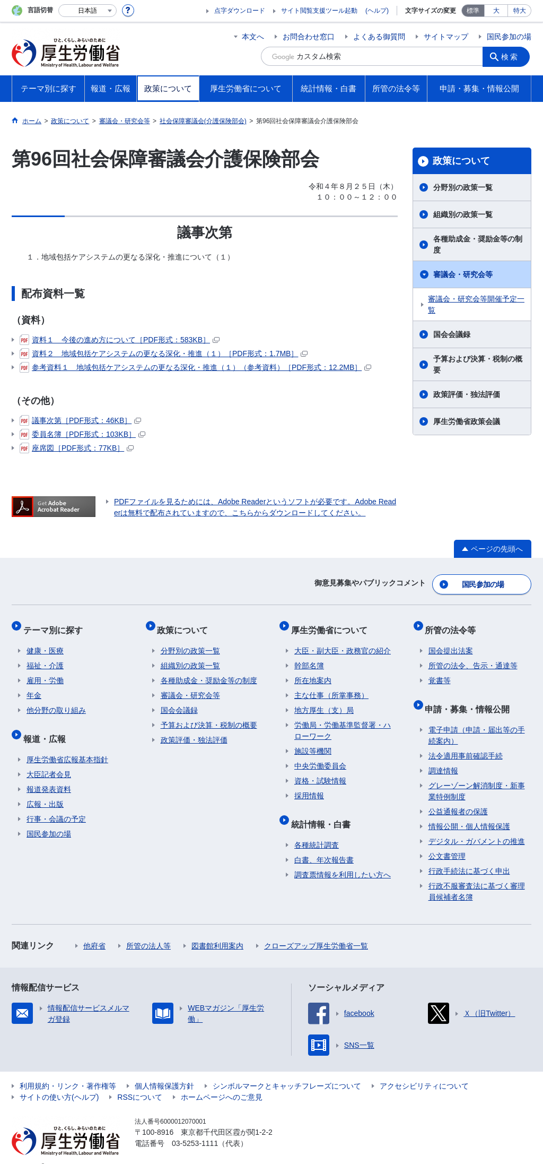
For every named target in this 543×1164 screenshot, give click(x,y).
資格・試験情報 (320, 771)
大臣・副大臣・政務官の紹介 (342, 641)
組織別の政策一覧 (463, 214)
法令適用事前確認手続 (465, 739)
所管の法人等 (148, 929)
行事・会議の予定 (56, 802)
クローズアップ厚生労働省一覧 (316, 929)
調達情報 (443, 754)
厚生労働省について (332, 623)
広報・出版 (45, 787)
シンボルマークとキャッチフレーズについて (287, 1069)
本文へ (253, 36)
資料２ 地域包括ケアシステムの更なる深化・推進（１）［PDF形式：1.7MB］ (164, 353)
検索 (512, 56)
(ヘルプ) (377, 10)
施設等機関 (312, 741)
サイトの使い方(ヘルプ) (59, 1080)
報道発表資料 (49, 773)
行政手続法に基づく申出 (469, 854)
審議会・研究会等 (463, 274)
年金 (34, 686)
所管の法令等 (453, 623)
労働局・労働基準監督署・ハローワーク (342, 721)
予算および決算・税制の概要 (477, 364)
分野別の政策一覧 (463, 187)
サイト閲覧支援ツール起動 (319, 10)
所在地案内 (312, 671)
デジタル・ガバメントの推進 (476, 825)
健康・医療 (45, 641)
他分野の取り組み (56, 700)
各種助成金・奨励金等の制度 (477, 244)
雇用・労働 (45, 671)
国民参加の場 (509, 36)
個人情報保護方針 (164, 1069)
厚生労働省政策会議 (466, 421)
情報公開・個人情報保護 (469, 810)
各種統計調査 (316, 828)
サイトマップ (446, 36)
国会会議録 (451, 334)
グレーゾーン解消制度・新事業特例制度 (476, 774)
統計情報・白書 (324, 810)
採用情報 (309, 786)
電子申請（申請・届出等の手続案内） (476, 719)
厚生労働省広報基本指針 (67, 743)
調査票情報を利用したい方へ (342, 858)
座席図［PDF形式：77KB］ (77, 448)
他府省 (94, 929)
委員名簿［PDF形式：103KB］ (82, 434)
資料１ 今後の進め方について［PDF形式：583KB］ (120, 339)
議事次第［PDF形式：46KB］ (80, 420)
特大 (519, 10)
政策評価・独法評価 (466, 394)
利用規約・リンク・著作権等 (68, 1069)
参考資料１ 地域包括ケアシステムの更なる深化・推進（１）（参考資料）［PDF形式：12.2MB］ (195, 367)
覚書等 (439, 671)
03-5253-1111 (195, 1127)
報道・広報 (48, 725)
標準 (473, 10)
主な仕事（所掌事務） (331, 686)
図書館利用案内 (217, 929)
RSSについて (139, 1080)
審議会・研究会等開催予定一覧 (476, 304)
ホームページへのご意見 (221, 1080)
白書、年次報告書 (324, 843)
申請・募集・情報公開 (470, 695)
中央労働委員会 (320, 756)
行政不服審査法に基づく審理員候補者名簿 (476, 875)
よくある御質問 (379, 36)
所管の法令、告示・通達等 (473, 656)
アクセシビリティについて (424, 1069)
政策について (461, 161)
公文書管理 (447, 839)
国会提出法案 (450, 641)
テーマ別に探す (56, 623)
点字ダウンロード (239, 10)
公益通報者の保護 (458, 795)
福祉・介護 (45, 656)
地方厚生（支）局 (324, 700)
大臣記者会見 (49, 758)
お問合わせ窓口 (309, 36)
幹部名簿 (309, 656)
